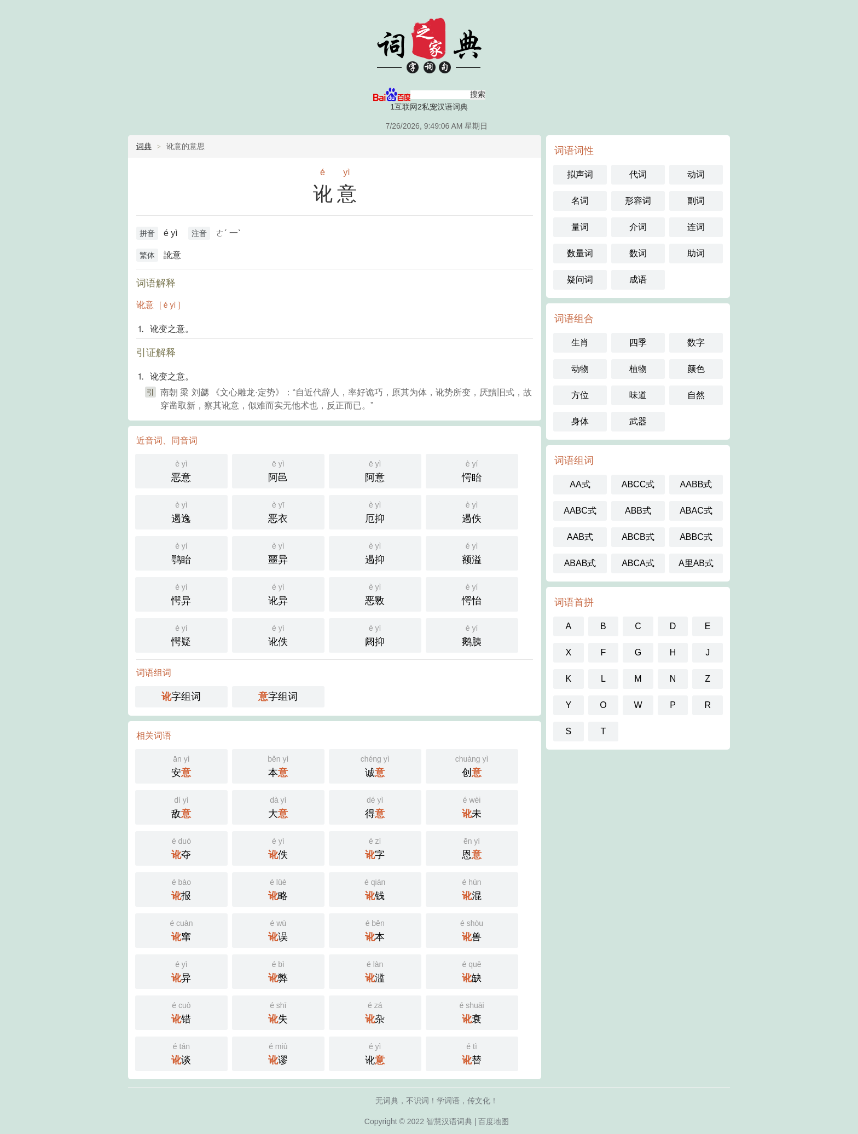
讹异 (278, 593)
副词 (696, 200)
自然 (696, 395)
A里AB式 (696, 563)
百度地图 (493, 1121)
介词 (638, 227)
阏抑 (375, 634)
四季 (638, 342)
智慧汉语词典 (429, 44)
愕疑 (181, 634)
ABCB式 (638, 537)
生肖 (580, 342)
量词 (580, 227)
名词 (580, 200)
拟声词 (580, 174)
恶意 (181, 470)
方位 (580, 395)
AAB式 (580, 537)
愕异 (181, 593)
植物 (638, 368)
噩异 (278, 552)
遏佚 (472, 511)
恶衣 (278, 511)
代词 (638, 174)
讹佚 (278, 634)
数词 (638, 253)
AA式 (580, 484)
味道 (638, 395)
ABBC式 (696, 537)
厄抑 (375, 511)
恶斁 (375, 593)
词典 (144, 146)
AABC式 (580, 510)
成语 (638, 279)
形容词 (638, 200)
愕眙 (472, 470)
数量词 (580, 253)
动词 (696, 174)
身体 (580, 421)
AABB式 (696, 484)
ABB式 (638, 510)
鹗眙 (181, 552)
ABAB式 (580, 563)
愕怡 (472, 593)
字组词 (181, 696)
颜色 (696, 368)
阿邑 (278, 470)
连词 (696, 227)
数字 (696, 342)
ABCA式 (638, 563)
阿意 (375, 470)
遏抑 (375, 552)
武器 (638, 421)
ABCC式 (638, 484)
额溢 (472, 552)
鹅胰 (472, 634)
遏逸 (181, 511)
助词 (696, 253)
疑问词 (580, 279)
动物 (580, 368)
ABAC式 (696, 510)
